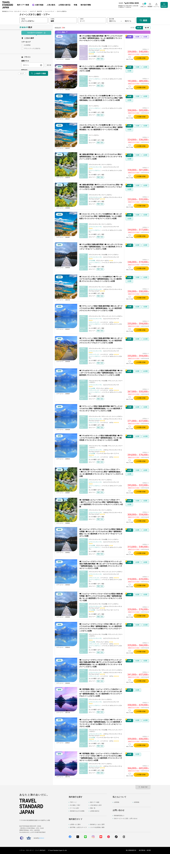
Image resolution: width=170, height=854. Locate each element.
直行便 (49, 65)
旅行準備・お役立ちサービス (78, 827)
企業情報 (116, 802)
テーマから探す (74, 808)
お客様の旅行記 (94, 811)
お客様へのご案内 (75, 824)
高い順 (147, 27)
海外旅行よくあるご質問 (97, 824)
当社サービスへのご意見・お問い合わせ (125, 818)
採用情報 (136, 802)
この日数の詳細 (140, 58)
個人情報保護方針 (131, 850)
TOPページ (73, 802)
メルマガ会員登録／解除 (97, 827)
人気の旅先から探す (96, 805)
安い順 (139, 27)
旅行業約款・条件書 (145, 850)
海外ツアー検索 (94, 802)
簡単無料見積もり (119, 815)
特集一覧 (92, 808)
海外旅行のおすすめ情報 (77, 811)
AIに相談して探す (75, 805)
